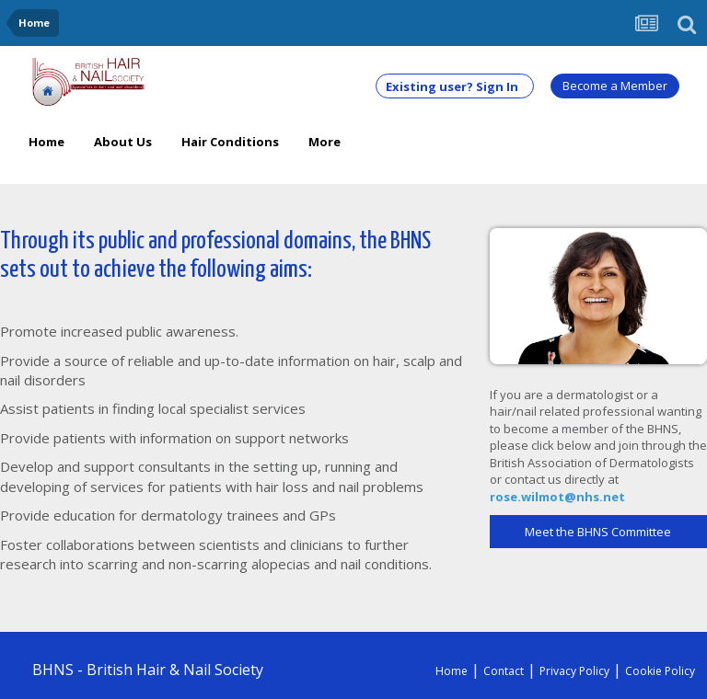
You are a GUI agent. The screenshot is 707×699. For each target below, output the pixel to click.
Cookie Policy (660, 671)
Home (46, 141)
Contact (503, 671)
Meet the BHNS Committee (598, 531)
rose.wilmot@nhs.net (557, 496)
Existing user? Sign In (455, 86)
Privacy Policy (574, 671)
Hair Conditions (230, 141)
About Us (123, 141)
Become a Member (614, 85)
